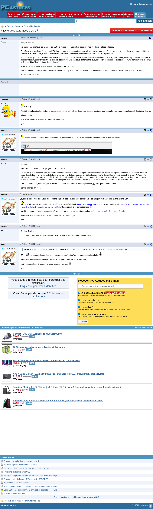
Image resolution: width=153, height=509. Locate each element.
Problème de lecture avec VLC (17, 472)
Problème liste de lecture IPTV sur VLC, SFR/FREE (26, 479)
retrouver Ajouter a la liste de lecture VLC (21, 465)
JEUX (128, 15)
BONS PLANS (92, 15)
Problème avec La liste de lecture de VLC (21, 461)
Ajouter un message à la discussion (131, 30)
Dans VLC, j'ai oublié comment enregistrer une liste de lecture (30, 490)
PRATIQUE (29, 15)
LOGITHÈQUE (46, 15)
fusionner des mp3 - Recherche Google (108, 211)
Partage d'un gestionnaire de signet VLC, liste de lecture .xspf (30, 475)
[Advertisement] (76, 434)
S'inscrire (134, 4)
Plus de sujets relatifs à (76, 497)
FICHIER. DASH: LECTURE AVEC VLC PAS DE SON (27, 468)
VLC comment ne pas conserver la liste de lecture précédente (30, 486)
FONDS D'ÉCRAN (112, 15)
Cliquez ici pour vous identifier (38, 286)
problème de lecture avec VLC (17, 483)
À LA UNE (13, 15)
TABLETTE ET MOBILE (69, 15)
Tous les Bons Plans (142, 327)
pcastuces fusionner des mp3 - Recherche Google (53, 215)
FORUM (140, 15)
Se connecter (146, 4)
